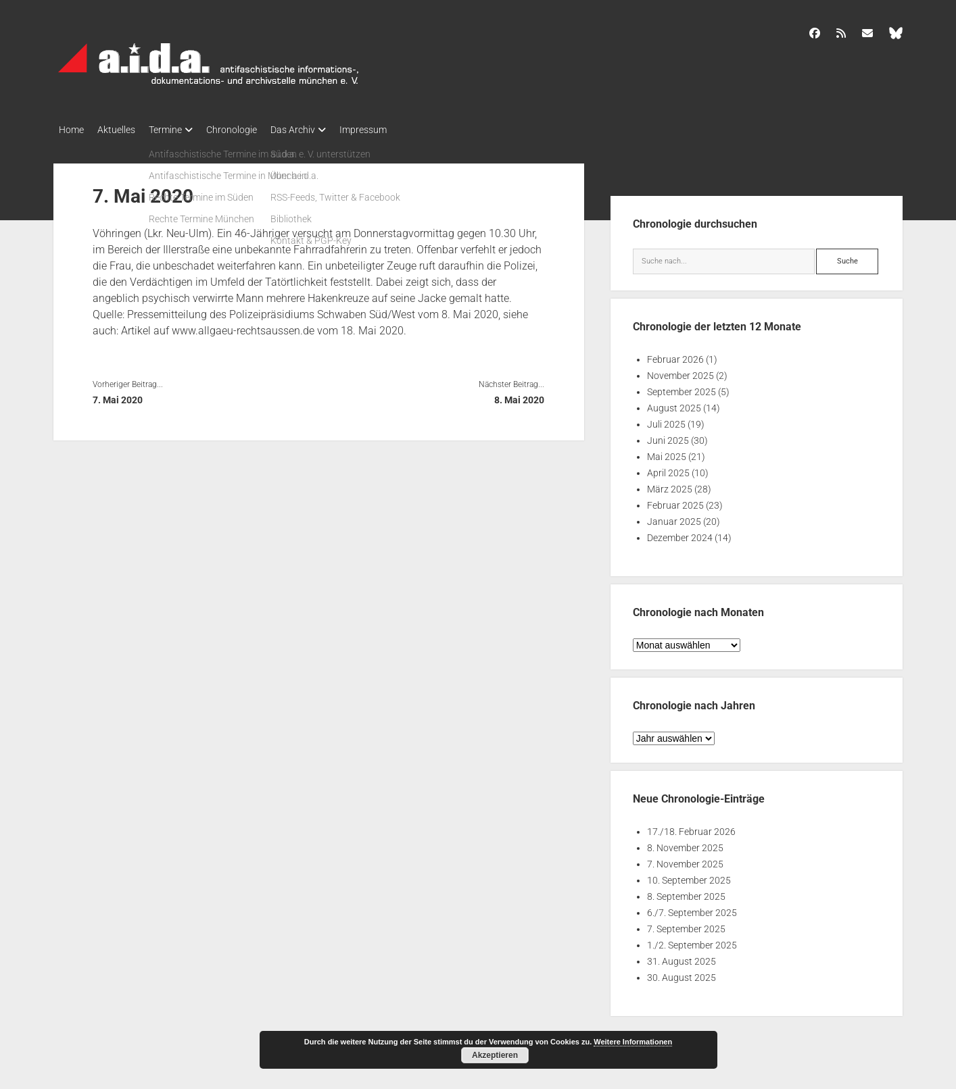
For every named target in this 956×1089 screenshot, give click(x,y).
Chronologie (251, 129)
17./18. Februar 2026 (691, 827)
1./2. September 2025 (692, 941)
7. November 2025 (685, 860)
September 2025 (681, 387)
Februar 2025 (675, 501)
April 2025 (668, 468)
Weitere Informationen (633, 1042)
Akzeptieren (495, 1055)
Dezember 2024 (680, 533)
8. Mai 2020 (519, 395)
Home (71, 129)
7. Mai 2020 (118, 395)
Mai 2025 (666, 452)
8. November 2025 (685, 843)
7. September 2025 (686, 924)
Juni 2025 (668, 436)
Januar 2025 (674, 517)
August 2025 (674, 404)
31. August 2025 (681, 957)
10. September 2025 (689, 876)
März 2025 (669, 485)
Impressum (397, 129)
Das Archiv (319, 129)
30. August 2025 (681, 973)
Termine (178, 129)
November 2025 (680, 371)
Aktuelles (123, 129)
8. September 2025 (686, 892)
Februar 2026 (675, 355)
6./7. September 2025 (692, 908)
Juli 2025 (666, 420)
